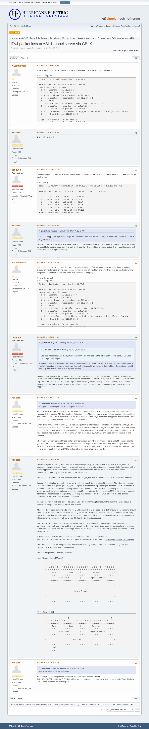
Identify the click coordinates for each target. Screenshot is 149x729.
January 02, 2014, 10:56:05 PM (48, 66)
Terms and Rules (128, 726)
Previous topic (120, 50)
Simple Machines (27, 726)
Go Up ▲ (138, 726)
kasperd (16, 132)
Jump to (102, 710)
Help (119, 726)
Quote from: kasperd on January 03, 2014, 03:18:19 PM (62, 668)
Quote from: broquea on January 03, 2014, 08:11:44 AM (63, 403)
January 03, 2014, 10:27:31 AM (48, 397)
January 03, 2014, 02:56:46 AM (48, 225)
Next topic (133, 50)
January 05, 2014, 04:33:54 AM (48, 662)
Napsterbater (19, 66)
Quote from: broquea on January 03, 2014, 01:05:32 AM (63, 231)
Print (136, 58)
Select (44, 76)
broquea (16, 170)
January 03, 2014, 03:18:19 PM (48, 460)
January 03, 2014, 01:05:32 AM (48, 170)
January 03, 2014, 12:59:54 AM (48, 132)
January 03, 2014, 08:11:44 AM (48, 337)
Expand (52, 76)
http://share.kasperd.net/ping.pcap (119, 539)
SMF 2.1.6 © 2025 (13, 726)
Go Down (14, 58)
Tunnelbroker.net (127, 26)
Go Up (12, 698)
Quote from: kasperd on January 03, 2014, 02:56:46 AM (62, 343)
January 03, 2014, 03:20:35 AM (48, 262)
